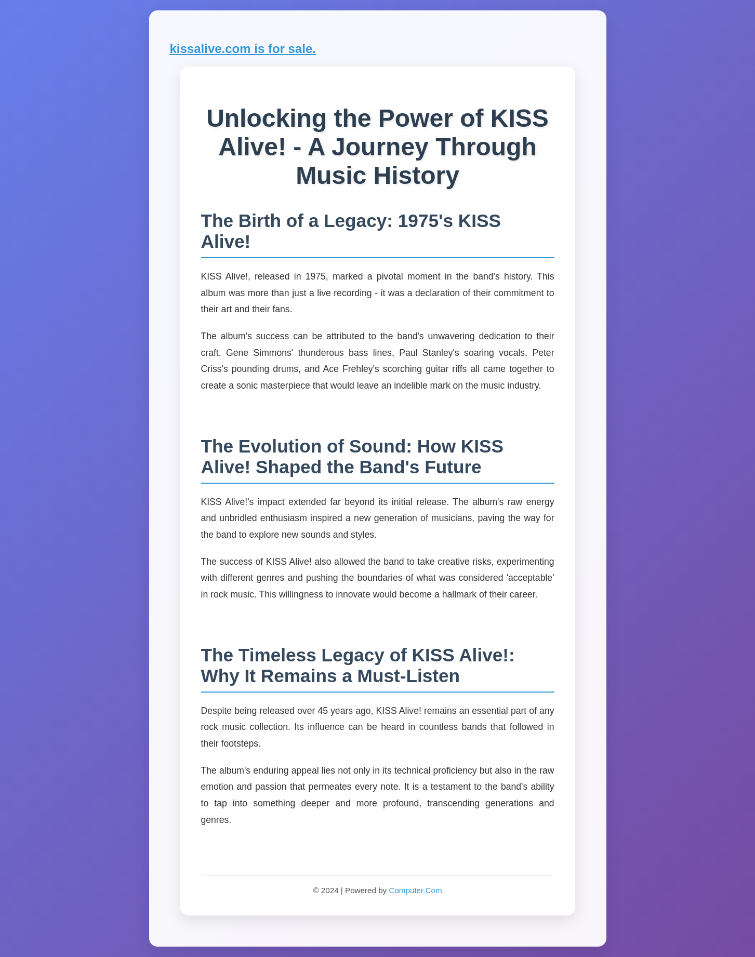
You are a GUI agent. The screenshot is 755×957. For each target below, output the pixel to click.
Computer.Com (415, 890)
